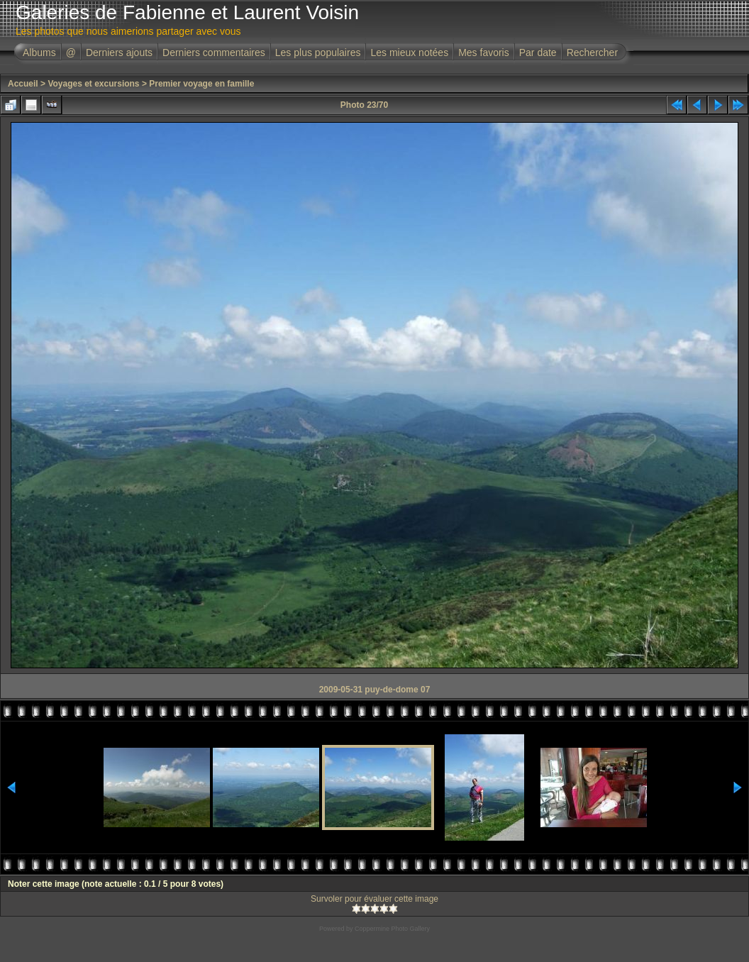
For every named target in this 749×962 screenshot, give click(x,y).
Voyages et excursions (93, 84)
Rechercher (592, 52)
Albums (39, 52)
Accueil (23, 84)
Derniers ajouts (119, 52)
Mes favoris (483, 52)
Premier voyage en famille (201, 84)
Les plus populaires (318, 52)
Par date (538, 52)
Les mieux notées (409, 52)
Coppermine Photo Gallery (392, 928)
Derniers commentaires (213, 52)
